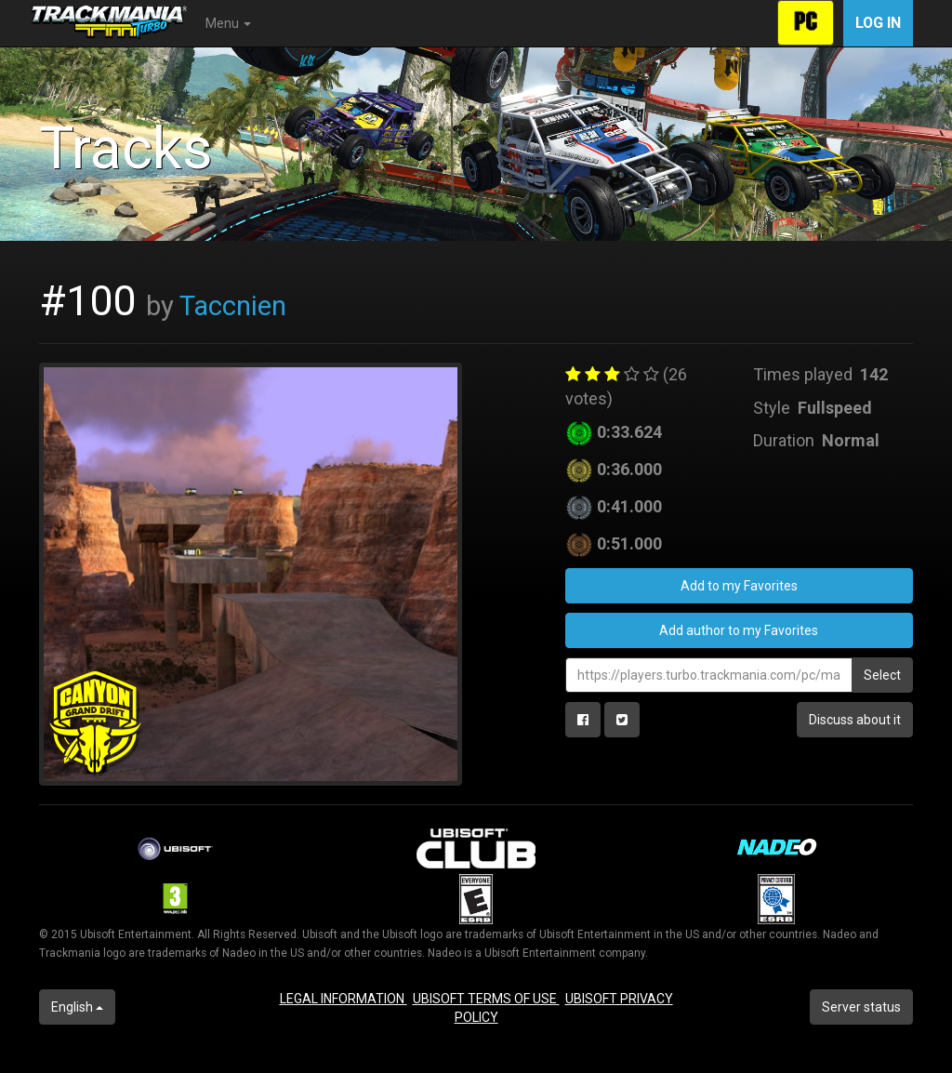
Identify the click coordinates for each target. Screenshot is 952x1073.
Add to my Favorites (739, 585)
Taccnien (232, 306)
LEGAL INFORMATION (343, 998)
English (77, 1007)
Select (882, 675)
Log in (878, 23)
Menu (228, 23)
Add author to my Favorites (738, 630)
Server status (861, 1007)
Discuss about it (855, 719)
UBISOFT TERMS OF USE (486, 998)
